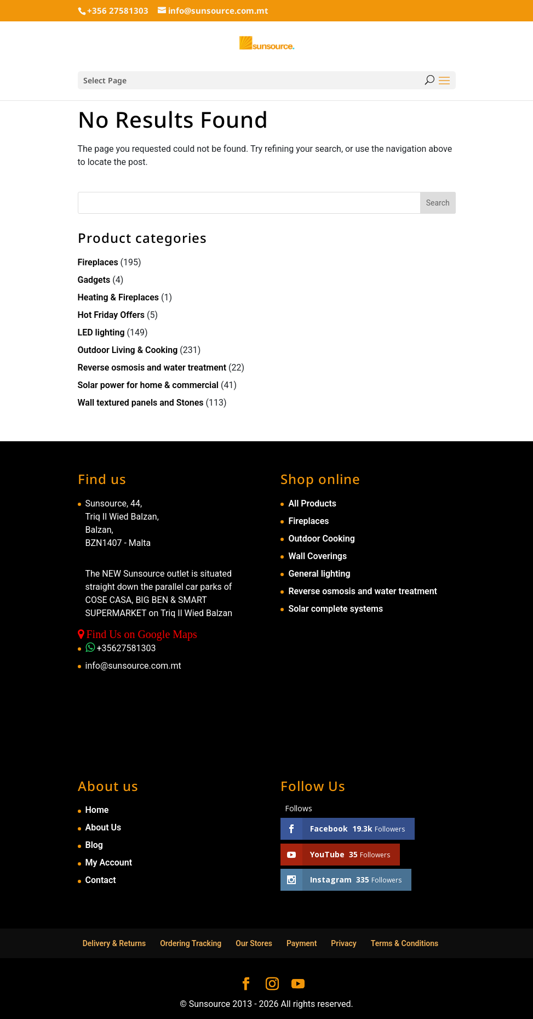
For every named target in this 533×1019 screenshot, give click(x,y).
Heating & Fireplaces (118, 297)
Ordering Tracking (190, 943)
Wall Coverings (317, 556)
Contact (100, 880)
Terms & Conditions (405, 943)
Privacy (343, 943)
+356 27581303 (117, 10)
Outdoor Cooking (321, 538)
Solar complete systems (335, 609)
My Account (109, 862)
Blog (94, 845)
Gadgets (94, 280)
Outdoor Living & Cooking (128, 350)
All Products (312, 503)
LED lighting (101, 332)
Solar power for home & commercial (148, 385)
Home (97, 810)
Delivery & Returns (114, 943)
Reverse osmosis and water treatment (152, 367)
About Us (103, 827)
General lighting (319, 573)
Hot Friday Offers (111, 315)
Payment (301, 943)
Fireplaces (98, 262)
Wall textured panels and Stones (141, 402)
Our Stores (254, 943)
